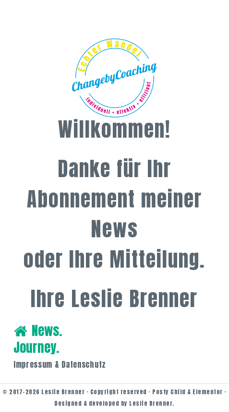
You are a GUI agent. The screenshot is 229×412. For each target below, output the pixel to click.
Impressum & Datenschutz (59, 364)
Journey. (36, 347)
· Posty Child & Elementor (185, 391)
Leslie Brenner (62, 391)
